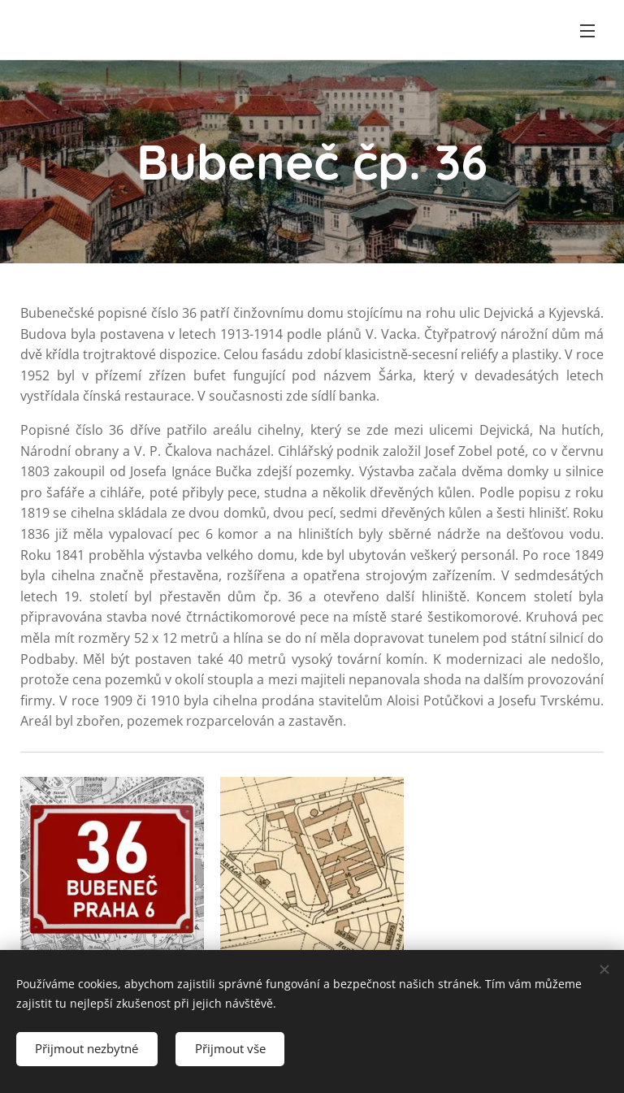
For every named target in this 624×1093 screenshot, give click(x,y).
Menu (587, 31)
